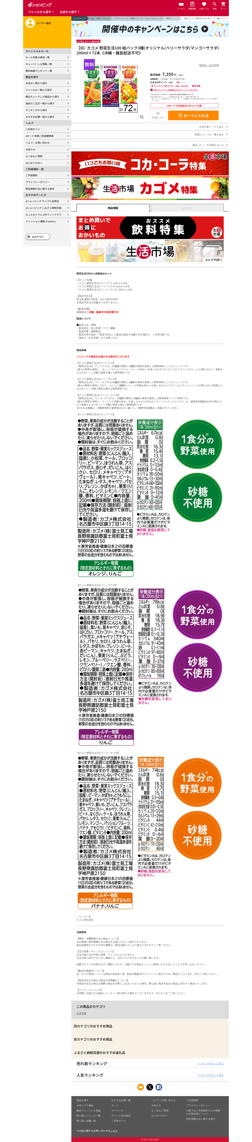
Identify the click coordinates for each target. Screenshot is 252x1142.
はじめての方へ (34, 163)
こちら (113, 1130)
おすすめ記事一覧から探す (40, 116)
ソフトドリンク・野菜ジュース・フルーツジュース (137, 18)
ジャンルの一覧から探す (39, 90)
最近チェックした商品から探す (42, 96)
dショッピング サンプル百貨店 (42, 201)
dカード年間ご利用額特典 (40, 136)
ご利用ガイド (33, 129)
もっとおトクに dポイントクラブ (43, 214)
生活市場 (81, 1013)
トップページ (79, 18)
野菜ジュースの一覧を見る (209, 134)
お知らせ (30, 149)
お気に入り (158, 117)
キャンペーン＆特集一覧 (39, 64)
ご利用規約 (32, 175)
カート (115, 1105)
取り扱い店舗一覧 (86, 1120)
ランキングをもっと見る (210, 1063)
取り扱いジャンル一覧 (88, 1115)
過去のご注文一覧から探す (40, 103)
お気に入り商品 (84, 1105)
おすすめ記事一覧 (121, 1100)
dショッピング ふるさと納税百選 (43, 207)
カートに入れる (193, 115)
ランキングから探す (36, 110)
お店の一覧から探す (36, 83)
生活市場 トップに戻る (211, 127)
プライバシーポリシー (38, 182)
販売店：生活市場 (209, 65)
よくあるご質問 (34, 156)
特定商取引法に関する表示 (40, 188)
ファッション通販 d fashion (41, 221)
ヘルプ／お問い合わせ (38, 142)
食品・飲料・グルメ (99, 18)
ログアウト (38, 237)
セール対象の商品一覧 (38, 57)
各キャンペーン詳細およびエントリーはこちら (176, 89)
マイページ (117, 1110)
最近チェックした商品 (88, 1110)
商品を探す (82, 1100)
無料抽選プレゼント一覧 (39, 70)
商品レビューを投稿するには (208, 145)
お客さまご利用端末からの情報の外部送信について (203, 1112)
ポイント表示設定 (121, 1115)
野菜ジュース (172, 18)
